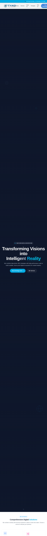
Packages (33, 5)
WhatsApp (38, 1)
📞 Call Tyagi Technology (30, 1)
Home (17, 5)
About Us (27, 6)
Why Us (38, 6)
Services (22, 5)
